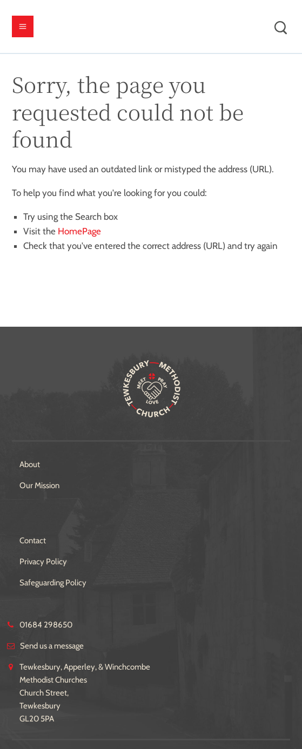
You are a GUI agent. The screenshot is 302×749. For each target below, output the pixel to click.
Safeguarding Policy (52, 583)
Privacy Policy (43, 561)
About (29, 464)
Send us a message (52, 646)
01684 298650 (45, 625)
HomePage (79, 231)
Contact (32, 540)
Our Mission (39, 485)
